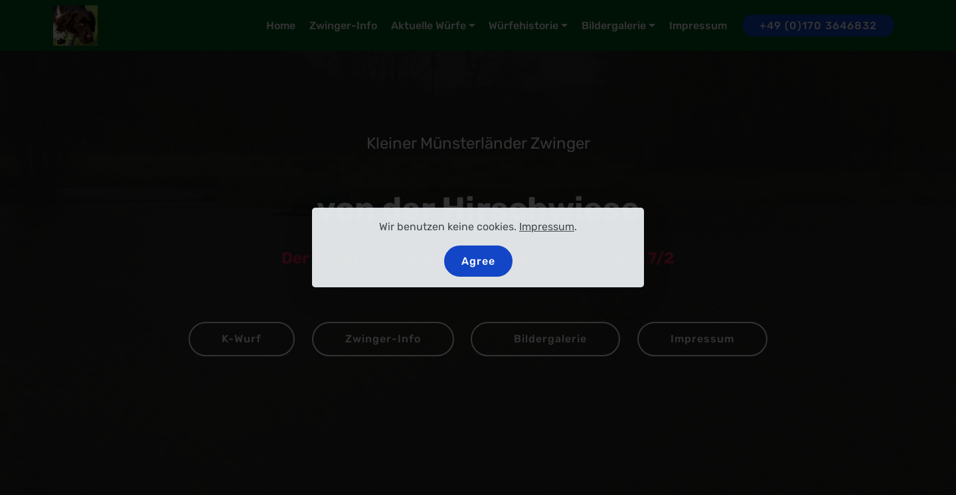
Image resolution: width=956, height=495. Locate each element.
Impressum (546, 226)
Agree (478, 261)
